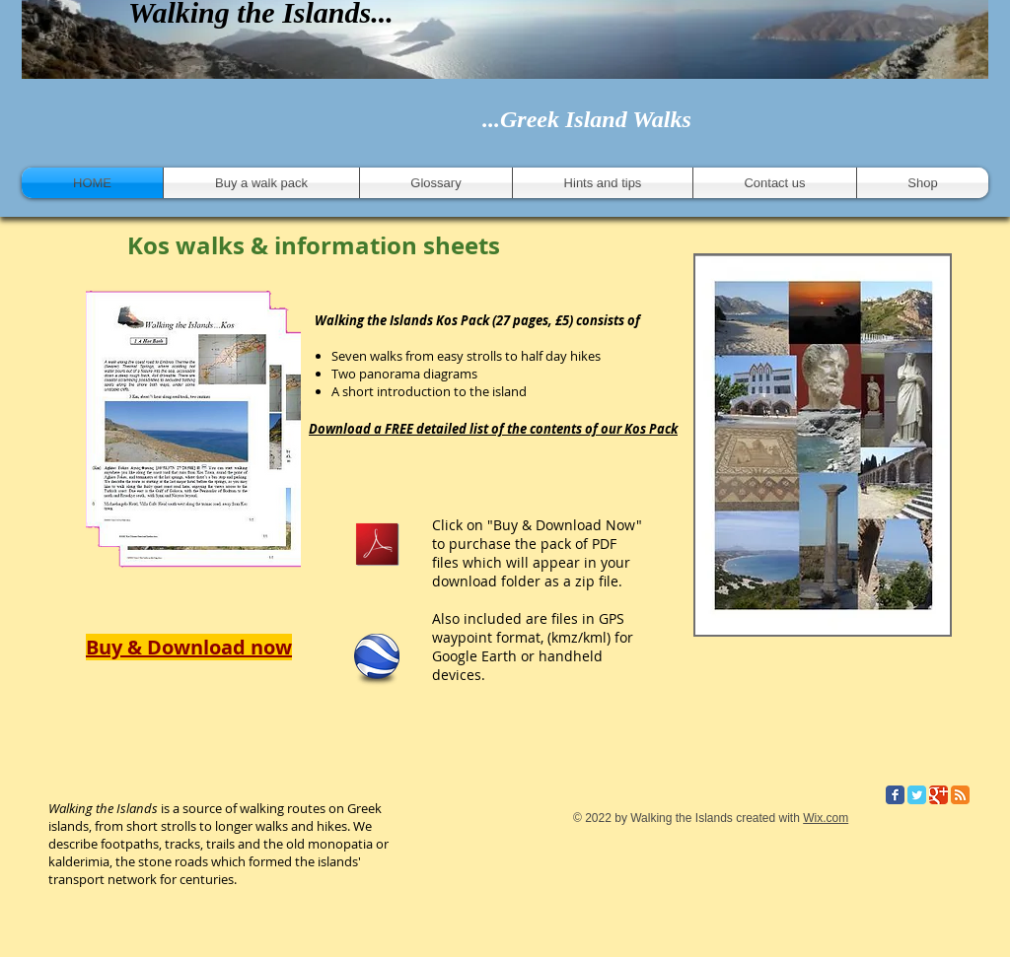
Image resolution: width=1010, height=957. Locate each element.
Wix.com (825, 818)
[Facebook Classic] (895, 795)
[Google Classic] (938, 795)
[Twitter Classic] (916, 795)
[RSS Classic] (960, 795)
